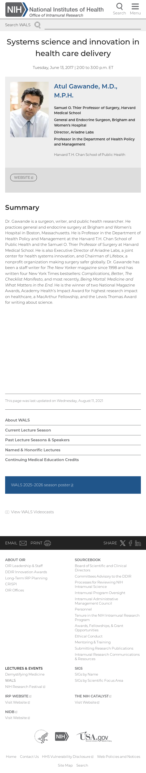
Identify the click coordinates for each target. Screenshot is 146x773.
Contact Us (29, 756)
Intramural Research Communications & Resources (107, 656)
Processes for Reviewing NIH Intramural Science (99, 584)
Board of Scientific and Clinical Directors (101, 568)
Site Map (65, 765)
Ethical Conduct (88, 636)
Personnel (83, 609)
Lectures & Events (24, 668)
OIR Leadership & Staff (24, 566)
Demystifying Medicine (25, 674)
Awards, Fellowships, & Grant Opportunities (99, 628)
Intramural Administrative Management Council (96, 601)
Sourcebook (88, 560)
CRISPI (11, 584)
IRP (18, 696)
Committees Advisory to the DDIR (103, 576)
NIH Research (25, 687)
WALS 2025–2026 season (42, 484)
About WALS (17, 420)
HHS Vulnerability (67, 756)
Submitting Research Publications (104, 648)
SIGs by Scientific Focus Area (99, 680)
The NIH (93, 696)
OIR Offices (14, 590)
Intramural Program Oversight (100, 593)
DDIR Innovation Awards (26, 572)
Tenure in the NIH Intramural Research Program (107, 617)
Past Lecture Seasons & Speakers (37, 439)
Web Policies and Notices (118, 756)
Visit (17, 702)
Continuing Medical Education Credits (42, 459)
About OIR (15, 560)
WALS (10, 680)
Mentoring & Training (93, 642)
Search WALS (17, 24)
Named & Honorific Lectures (32, 449)
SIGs (78, 668)
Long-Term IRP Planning (26, 578)
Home (11, 756)
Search (82, 765)
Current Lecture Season (28, 430)
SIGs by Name (86, 674)
